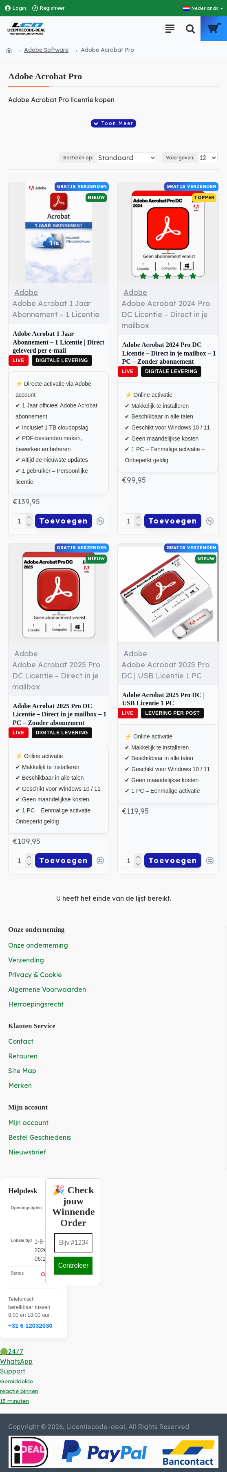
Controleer (73, 1263)
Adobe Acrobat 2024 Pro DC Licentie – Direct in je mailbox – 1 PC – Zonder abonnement (169, 353)
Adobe (26, 292)
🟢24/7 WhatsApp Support (19, 1374)
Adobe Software (46, 50)
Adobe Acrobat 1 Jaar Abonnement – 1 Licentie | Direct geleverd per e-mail (58, 342)
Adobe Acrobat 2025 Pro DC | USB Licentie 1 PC (163, 698)
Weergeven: (180, 157)
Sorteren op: (58, 157)
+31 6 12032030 (30, 1323)
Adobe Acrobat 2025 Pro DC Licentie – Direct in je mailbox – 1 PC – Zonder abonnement (59, 714)
